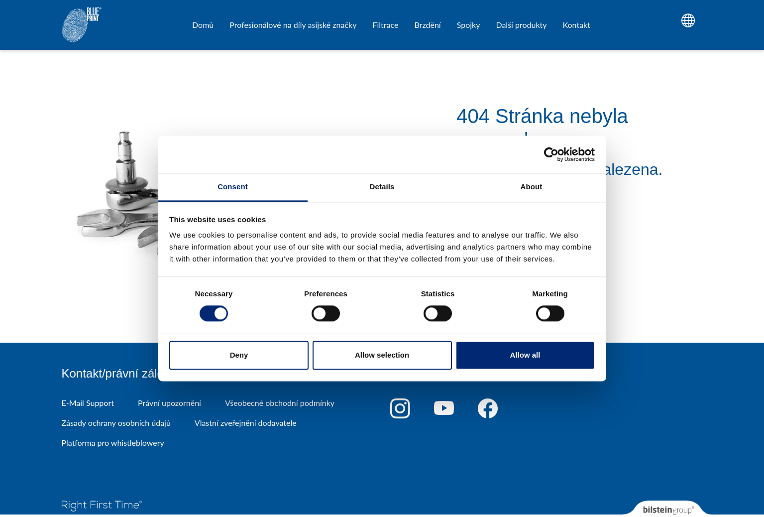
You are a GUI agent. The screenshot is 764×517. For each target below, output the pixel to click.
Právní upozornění (169, 402)
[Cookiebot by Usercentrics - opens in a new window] (551, 154)
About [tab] (532, 186)
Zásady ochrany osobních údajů (116, 422)
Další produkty (521, 24)
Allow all (525, 355)
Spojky (468, 24)
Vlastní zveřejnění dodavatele (246, 422)
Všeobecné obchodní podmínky (279, 402)
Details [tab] (382, 186)
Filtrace (385, 24)
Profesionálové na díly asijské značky (292, 24)
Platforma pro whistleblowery (113, 442)
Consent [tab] (233, 186)
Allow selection (382, 355)
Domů (203, 24)
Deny (239, 355)
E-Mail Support (88, 402)
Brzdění (427, 24)
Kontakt (576, 24)
